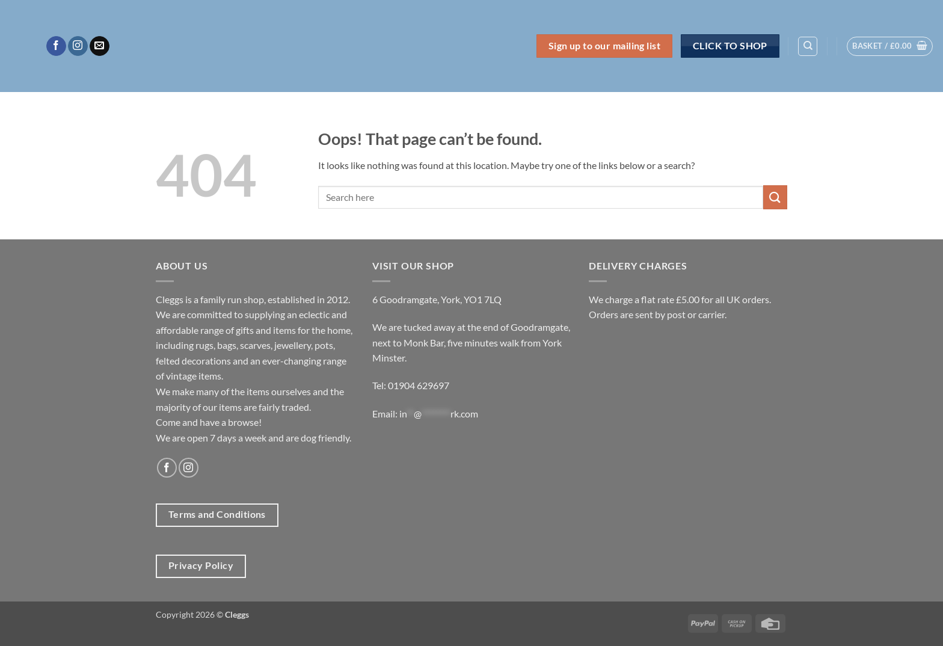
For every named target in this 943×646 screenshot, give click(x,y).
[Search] (807, 46)
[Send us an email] (99, 46)
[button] (890, 46)
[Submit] (775, 197)
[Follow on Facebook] (56, 46)
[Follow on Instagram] (78, 46)
